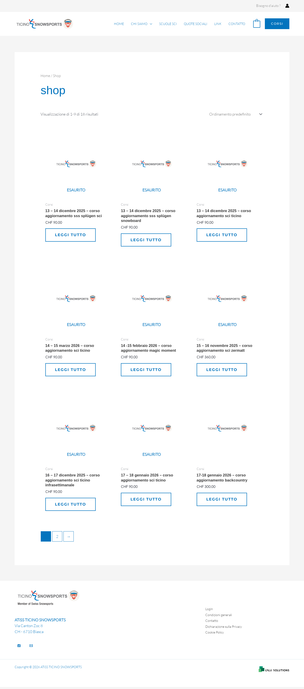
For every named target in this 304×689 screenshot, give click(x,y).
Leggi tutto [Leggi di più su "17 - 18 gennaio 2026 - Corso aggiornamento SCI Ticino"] (146, 501)
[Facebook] (19, 647)
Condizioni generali (219, 616)
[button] (277, 23)
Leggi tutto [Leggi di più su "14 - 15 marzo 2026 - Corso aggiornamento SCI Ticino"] (71, 370)
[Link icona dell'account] (287, 6)
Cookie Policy (215, 634)
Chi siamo (142, 24)
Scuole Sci (170, 24)
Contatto (237, 24)
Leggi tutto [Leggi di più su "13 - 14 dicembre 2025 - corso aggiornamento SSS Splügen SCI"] (71, 235)
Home (123, 24)
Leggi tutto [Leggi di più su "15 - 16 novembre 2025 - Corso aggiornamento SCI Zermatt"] (222, 370)
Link (218, 24)
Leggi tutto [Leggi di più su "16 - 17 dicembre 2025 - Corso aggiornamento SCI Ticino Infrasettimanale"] (71, 506)
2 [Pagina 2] (57, 538)
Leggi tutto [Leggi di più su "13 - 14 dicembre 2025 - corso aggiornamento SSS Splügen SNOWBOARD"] (146, 240)
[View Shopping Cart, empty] (256, 23)
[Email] (31, 647)
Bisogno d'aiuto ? (268, 5)
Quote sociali (197, 24)
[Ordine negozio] (234, 114)
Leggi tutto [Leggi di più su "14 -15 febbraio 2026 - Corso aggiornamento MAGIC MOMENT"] (146, 370)
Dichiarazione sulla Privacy (224, 628)
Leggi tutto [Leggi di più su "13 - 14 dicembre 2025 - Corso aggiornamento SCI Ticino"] (222, 235)
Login (209, 611)
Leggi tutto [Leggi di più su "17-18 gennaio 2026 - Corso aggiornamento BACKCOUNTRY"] (222, 501)
